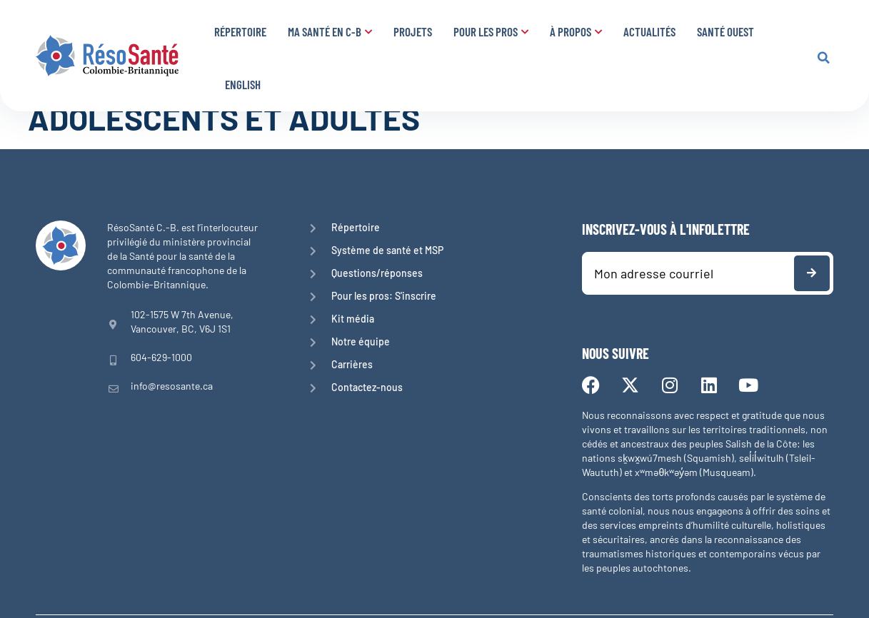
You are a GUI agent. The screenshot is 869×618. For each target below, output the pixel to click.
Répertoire (240, 31)
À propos (576, 31)
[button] (823, 58)
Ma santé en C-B (330, 31)
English (243, 84)
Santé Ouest (725, 31)
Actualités (649, 31)
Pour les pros (490, 31)
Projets (412, 31)
